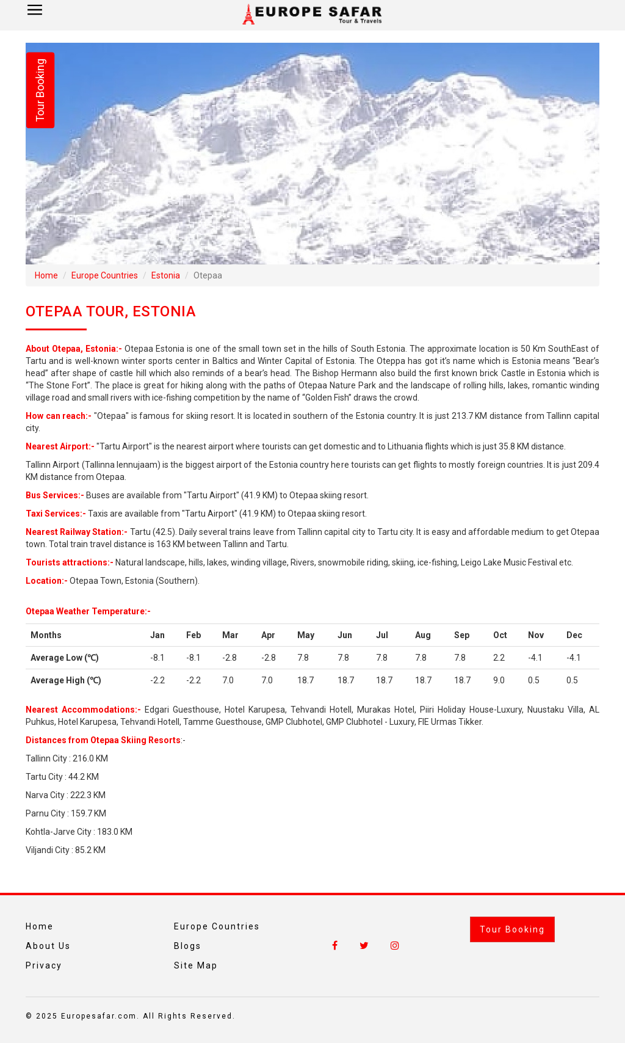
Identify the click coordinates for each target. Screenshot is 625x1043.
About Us (48, 946)
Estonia (165, 275)
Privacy (44, 965)
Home (46, 275)
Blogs (187, 946)
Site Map (196, 965)
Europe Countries (104, 275)
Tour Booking (512, 929)
